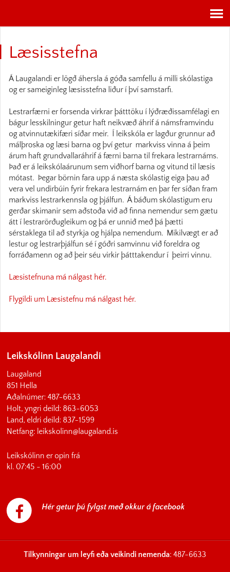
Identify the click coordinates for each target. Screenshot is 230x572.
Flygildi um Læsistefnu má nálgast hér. (73, 299)
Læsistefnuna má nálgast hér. (58, 277)
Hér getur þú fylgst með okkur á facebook (113, 507)
